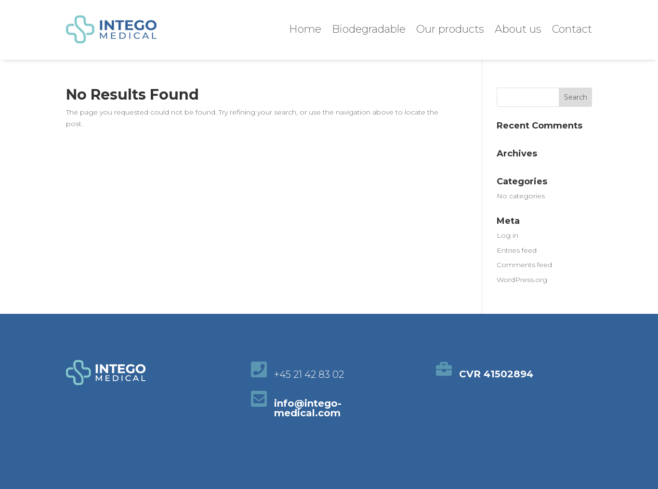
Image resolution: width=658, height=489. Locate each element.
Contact (572, 29)
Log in (507, 235)
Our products (450, 29)
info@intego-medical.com (308, 408)
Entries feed (517, 250)
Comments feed (524, 264)
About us (518, 29)
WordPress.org (522, 279)
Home (305, 29)
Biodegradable (369, 29)
